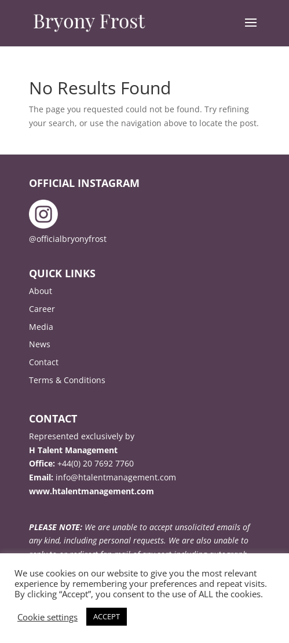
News (39, 344)
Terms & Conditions (67, 379)
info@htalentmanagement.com (116, 477)
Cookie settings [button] (47, 617)
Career (42, 308)
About (40, 290)
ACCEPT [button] (106, 616)
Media (41, 326)
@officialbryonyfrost (68, 238)
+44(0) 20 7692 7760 (95, 463)
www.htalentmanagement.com (91, 491)
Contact (43, 362)
